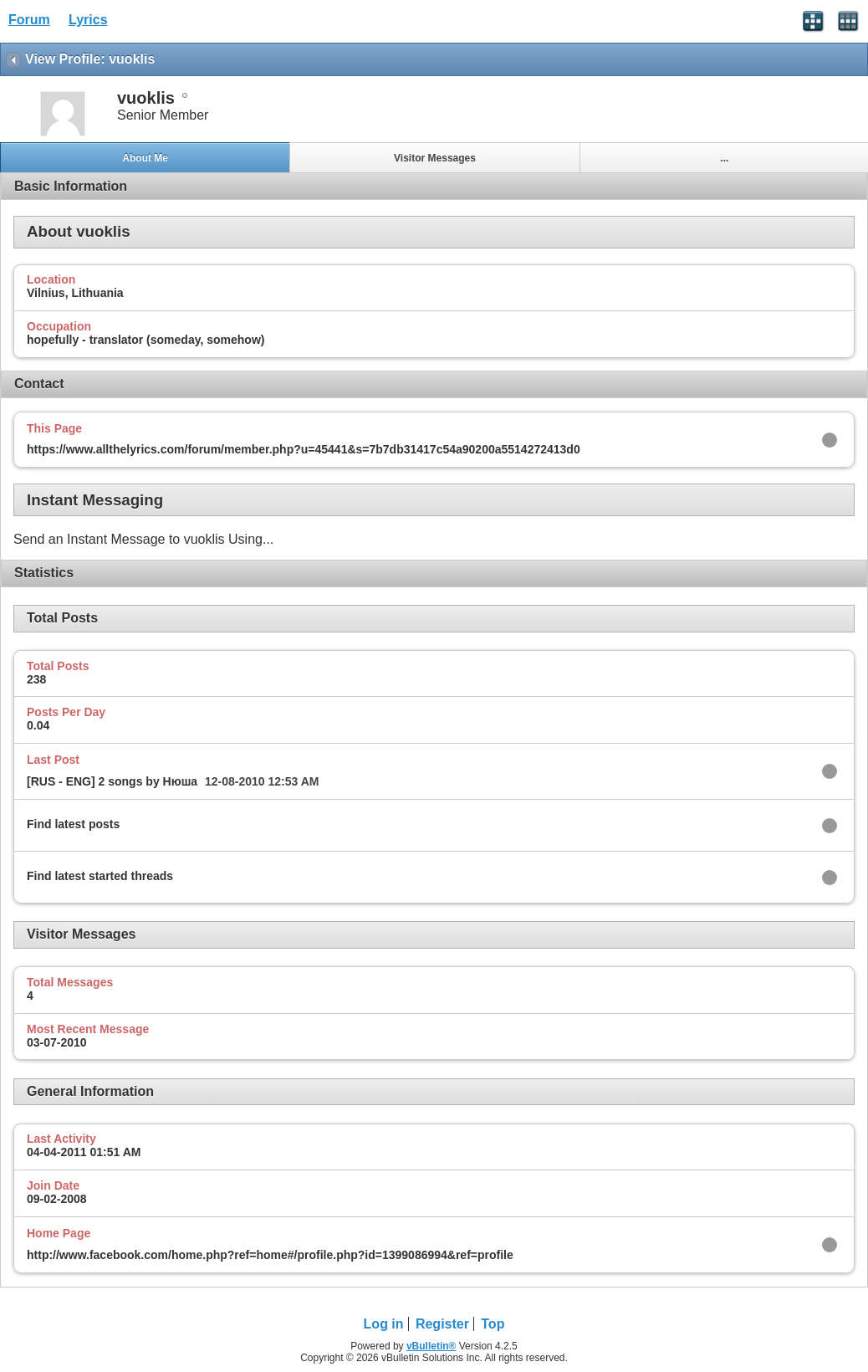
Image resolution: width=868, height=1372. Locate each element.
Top (492, 1324)
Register (442, 1324)
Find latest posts (73, 824)
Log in (384, 1324)
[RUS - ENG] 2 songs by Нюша (112, 781)
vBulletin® (431, 1346)
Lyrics (88, 20)
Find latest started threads (100, 876)
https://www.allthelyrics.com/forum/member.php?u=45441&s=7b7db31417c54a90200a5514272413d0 (303, 449)
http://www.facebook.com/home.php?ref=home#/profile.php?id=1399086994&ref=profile (270, 1255)
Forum (29, 20)
